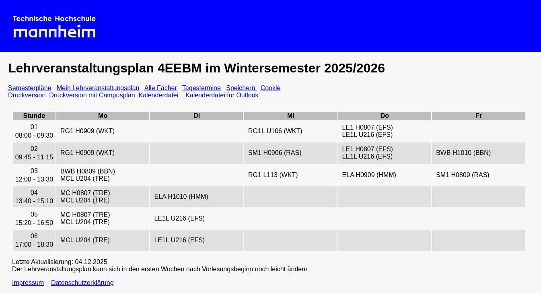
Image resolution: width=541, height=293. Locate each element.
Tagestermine (201, 88)
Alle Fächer (160, 88)
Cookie (271, 88)
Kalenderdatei (159, 95)
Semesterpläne (29, 88)
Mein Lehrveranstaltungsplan (98, 88)
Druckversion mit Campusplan (92, 95)
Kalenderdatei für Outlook (221, 95)
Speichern (241, 88)
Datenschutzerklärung (82, 282)
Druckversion (26, 95)
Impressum (28, 282)
